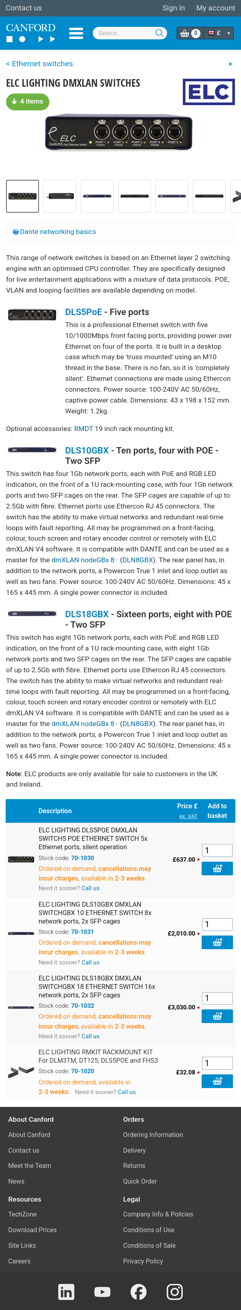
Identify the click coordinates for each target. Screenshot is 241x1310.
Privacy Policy (143, 1261)
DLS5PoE (83, 312)
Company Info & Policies (158, 1214)
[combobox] (130, 33)
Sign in (173, 8)
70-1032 (82, 1005)
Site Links (22, 1245)
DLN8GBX (138, 560)
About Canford (29, 1135)
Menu (76, 33)
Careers (19, 1261)
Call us (91, 888)
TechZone (22, 1214)
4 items (27, 101)
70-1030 (82, 858)
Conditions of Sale (149, 1245)
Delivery (134, 1150)
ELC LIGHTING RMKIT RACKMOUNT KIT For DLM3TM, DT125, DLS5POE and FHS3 (98, 1056)
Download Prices (32, 1230)
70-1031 (82, 932)
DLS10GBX (86, 450)
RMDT (83, 429)
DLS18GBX (86, 614)
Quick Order (140, 1181)
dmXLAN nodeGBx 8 (84, 560)
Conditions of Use (149, 1230)
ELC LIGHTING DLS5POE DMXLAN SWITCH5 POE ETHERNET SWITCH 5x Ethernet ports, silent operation (93, 838)
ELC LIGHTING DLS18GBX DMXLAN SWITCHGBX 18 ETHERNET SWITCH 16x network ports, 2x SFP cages (97, 986)
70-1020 (82, 1071)
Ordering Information (153, 1135)
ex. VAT (189, 816)
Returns (134, 1166)
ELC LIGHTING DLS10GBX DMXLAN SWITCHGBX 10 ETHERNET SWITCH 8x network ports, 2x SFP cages (95, 913)
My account (215, 8)
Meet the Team (29, 1166)
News (16, 1181)
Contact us (24, 8)
